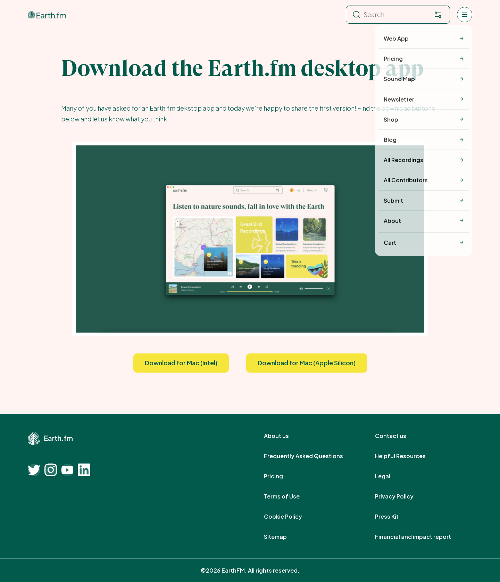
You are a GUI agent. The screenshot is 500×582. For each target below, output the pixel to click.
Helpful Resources (408, 456)
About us (284, 436)
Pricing (281, 476)
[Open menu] (464, 14)
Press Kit (394, 516)
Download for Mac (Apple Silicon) (307, 363)
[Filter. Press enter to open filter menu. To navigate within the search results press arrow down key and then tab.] (438, 14)
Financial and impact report (420, 537)
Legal (390, 476)
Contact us (398, 436)
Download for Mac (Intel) (181, 363)
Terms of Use (289, 496)
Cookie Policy (290, 516)
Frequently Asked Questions (311, 456)
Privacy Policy (402, 496)
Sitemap (283, 537)
